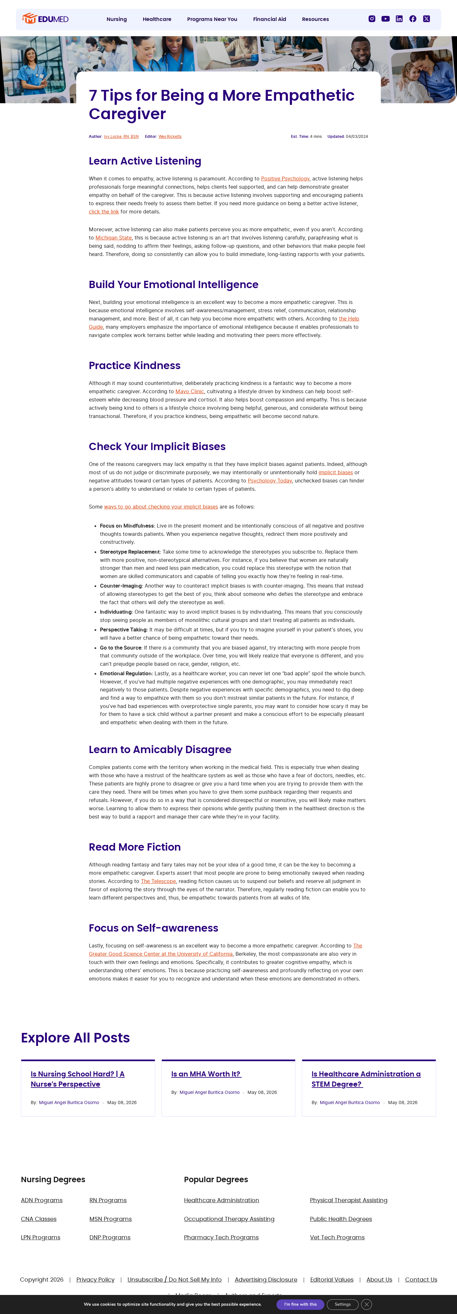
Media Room (194, 1296)
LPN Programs (40, 1238)
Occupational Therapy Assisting (229, 1219)
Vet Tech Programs (337, 1238)
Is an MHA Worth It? (206, 1074)
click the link (104, 211)
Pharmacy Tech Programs (221, 1238)
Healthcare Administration (221, 1200)
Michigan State (114, 237)
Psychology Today (270, 480)
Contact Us (421, 1280)
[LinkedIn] (399, 19)
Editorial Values (332, 1280)
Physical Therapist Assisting (348, 1200)
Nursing (117, 19)
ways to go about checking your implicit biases (161, 506)
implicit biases (336, 472)
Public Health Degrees (341, 1219)
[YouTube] (386, 19)
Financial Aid (269, 19)
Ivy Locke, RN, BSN (121, 136)
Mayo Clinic (190, 391)
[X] (426, 19)
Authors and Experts (253, 1296)
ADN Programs (42, 1200)
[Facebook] (413, 19)
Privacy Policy (95, 1280)
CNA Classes (38, 1219)
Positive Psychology (285, 178)
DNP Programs (109, 1238)
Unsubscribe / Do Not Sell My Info (175, 1280)
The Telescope (158, 881)
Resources (315, 19)
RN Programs (108, 1200)
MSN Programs (110, 1219)
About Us (379, 1280)
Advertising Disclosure (266, 1280)
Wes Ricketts (170, 136)
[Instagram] (372, 19)
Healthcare (157, 19)
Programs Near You (212, 19)
